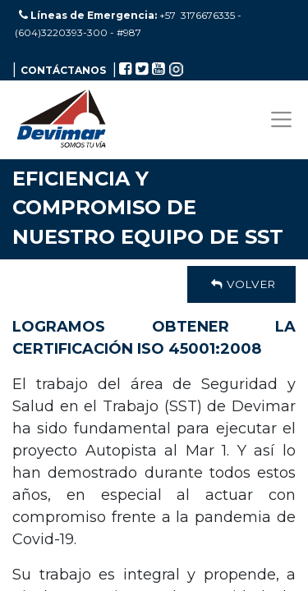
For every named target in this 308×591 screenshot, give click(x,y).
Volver (241, 284)
